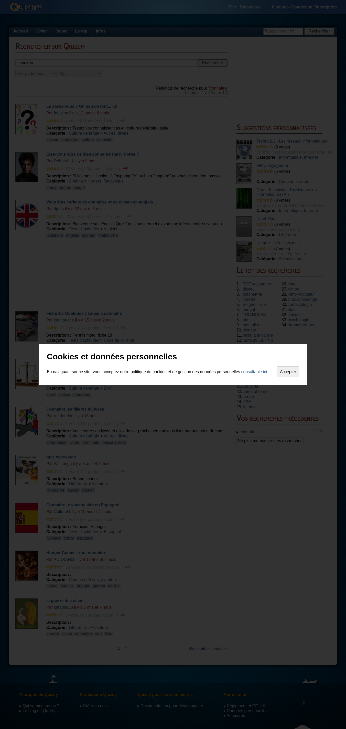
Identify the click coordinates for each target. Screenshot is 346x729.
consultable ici (254, 372)
